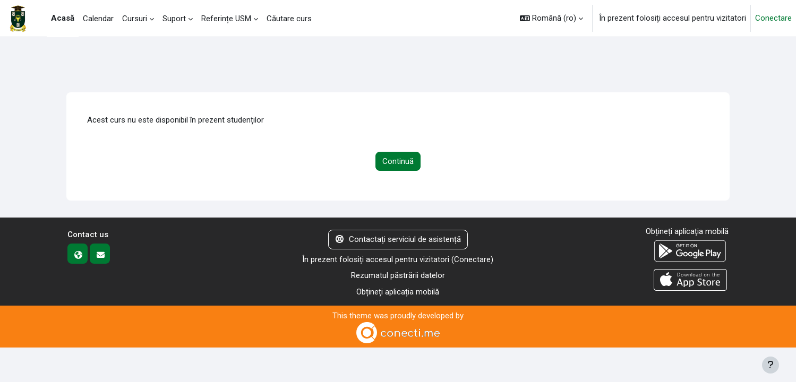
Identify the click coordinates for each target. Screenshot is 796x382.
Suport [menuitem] (174, 18)
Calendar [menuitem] (98, 18)
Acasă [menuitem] (62, 18)
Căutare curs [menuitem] (289, 18)
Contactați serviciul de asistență (398, 239)
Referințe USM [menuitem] (226, 18)
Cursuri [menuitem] (134, 18)
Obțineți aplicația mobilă (397, 292)
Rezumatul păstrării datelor (398, 275)
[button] (551, 18)
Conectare (773, 18)
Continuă (398, 161)
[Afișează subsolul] (770, 365)
